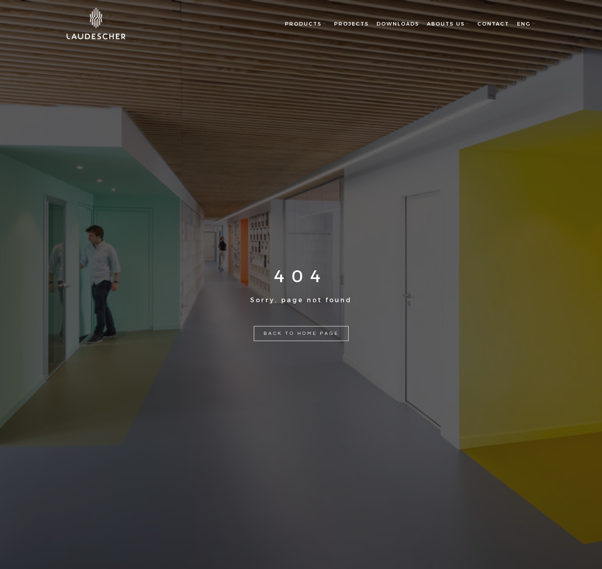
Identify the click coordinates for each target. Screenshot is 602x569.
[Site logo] (96, 23)
